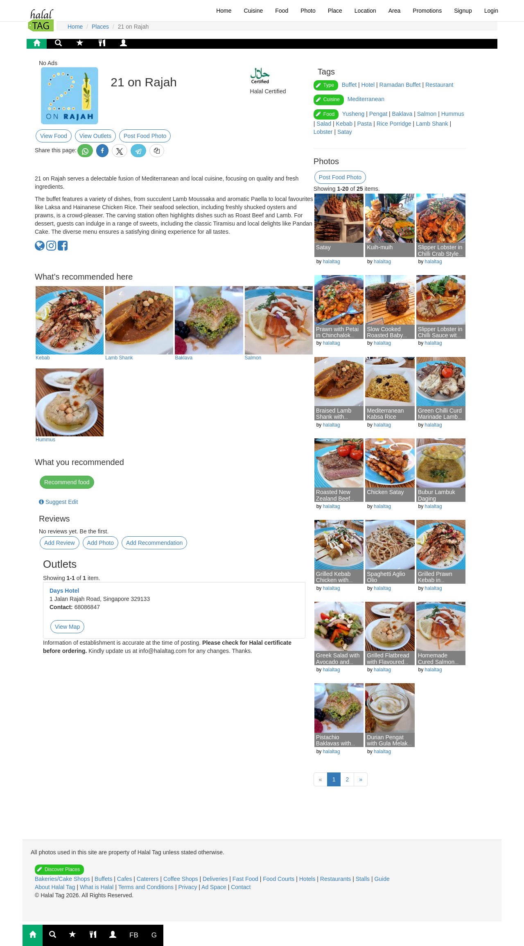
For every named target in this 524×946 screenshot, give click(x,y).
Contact (241, 887)
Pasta (364, 123)
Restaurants (336, 879)
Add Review (59, 543)
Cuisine (253, 10)
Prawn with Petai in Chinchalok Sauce (337, 335)
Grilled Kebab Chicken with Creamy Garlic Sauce (334, 583)
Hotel (368, 84)
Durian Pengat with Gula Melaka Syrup (389, 743)
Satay (344, 132)
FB (133, 935)
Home (223, 10)
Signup (463, 10)
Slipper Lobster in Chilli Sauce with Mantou (440, 335)
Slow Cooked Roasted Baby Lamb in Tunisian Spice (388, 338)
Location (365, 10)
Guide (381, 879)
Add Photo (100, 543)
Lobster (323, 132)
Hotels (308, 879)
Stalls (363, 879)
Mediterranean (366, 99)
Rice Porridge (394, 123)
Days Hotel (64, 590)
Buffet (349, 84)
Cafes (125, 879)
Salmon (253, 358)
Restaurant (439, 84)
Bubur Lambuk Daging (436, 495)
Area (394, 10)
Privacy (188, 887)
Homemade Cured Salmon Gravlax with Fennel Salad (436, 664)
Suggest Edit (58, 502)
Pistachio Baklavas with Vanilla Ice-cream (338, 743)
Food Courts (279, 879)
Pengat (378, 114)
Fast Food (246, 879)
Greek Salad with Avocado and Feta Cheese (338, 661)
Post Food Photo (145, 136)
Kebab (43, 358)
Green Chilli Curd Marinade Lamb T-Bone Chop (440, 417)
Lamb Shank (119, 358)
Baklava (183, 358)
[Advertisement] (106, 817)
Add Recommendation (154, 543)
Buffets (104, 879)
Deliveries (216, 879)
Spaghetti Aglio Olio (386, 577)
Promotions (427, 10)
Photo (308, 10)
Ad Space (213, 887)
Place (335, 10)
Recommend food (67, 482)
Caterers (148, 879)
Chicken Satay (385, 492)
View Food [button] (53, 136)
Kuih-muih (380, 247)
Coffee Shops (181, 879)
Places (100, 26)
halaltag (331, 261)
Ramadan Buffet (400, 84)
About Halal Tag (56, 887)
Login (491, 10)
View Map (67, 626)
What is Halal (97, 887)
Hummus (45, 440)
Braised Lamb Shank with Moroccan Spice (336, 417)
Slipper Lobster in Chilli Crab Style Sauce (440, 253)
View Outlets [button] (95, 136)
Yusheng (353, 114)
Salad (323, 123)
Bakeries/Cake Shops (63, 879)
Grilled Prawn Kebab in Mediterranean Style (436, 583)
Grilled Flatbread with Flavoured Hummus (388, 661)
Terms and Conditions (146, 887)
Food (281, 10)
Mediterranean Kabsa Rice (385, 413)
